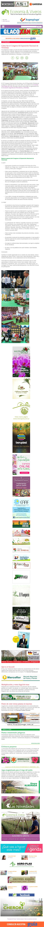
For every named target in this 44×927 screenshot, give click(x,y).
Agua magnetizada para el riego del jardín (16, 770)
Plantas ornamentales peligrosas (13, 733)
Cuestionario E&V (33, 871)
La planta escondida (33, 886)
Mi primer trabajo (33, 856)
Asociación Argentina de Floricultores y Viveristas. (16, 87)
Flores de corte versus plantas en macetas (16, 704)
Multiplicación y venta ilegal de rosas (15, 685)
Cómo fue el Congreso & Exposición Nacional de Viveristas (19, 47)
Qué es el (8, 667)
